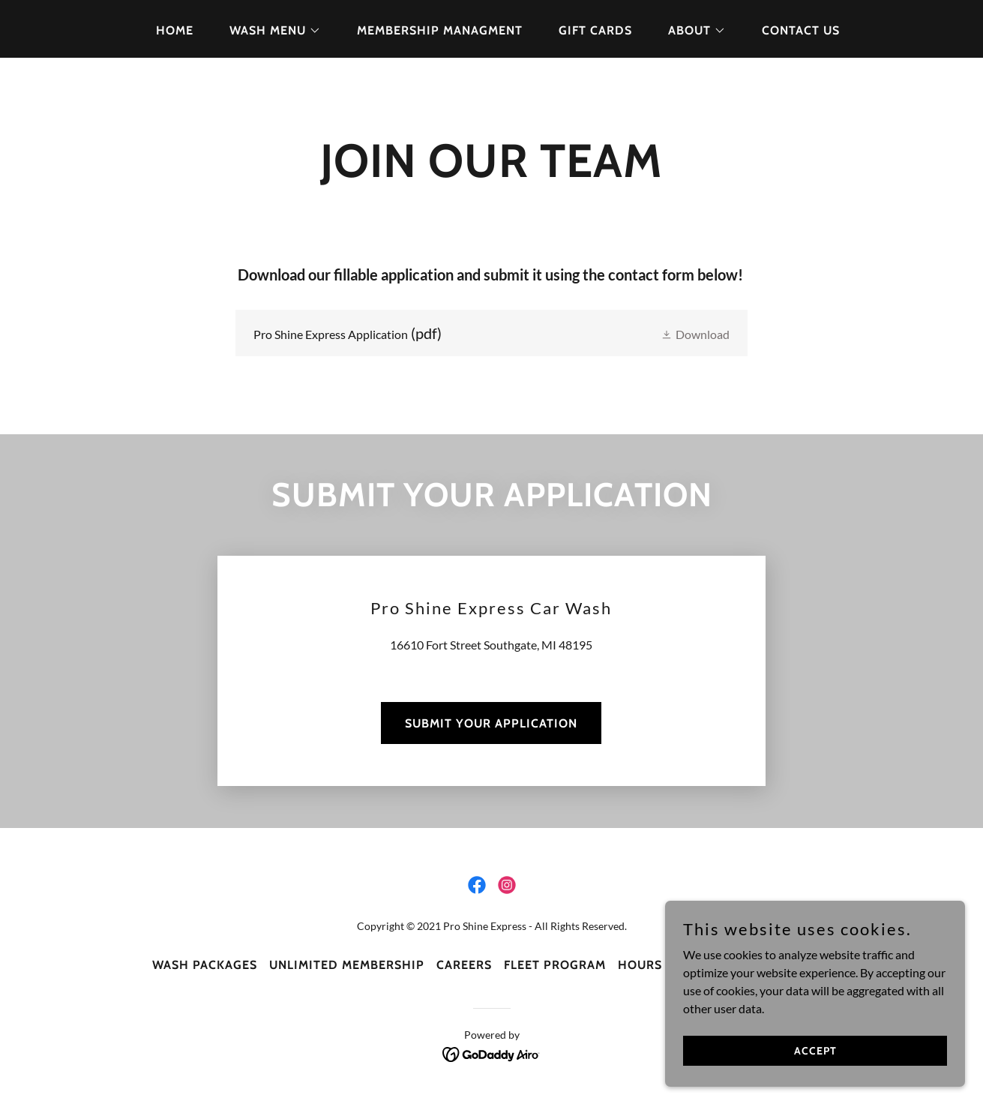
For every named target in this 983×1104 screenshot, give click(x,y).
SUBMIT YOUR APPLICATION (491, 723)
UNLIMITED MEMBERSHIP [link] (346, 965)
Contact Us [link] (801, 30)
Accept (815, 1050)
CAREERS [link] (464, 965)
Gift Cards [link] (595, 30)
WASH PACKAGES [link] (204, 965)
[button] (269, 31)
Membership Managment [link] (440, 30)
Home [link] (174, 30)
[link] (491, 333)
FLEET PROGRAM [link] (555, 965)
